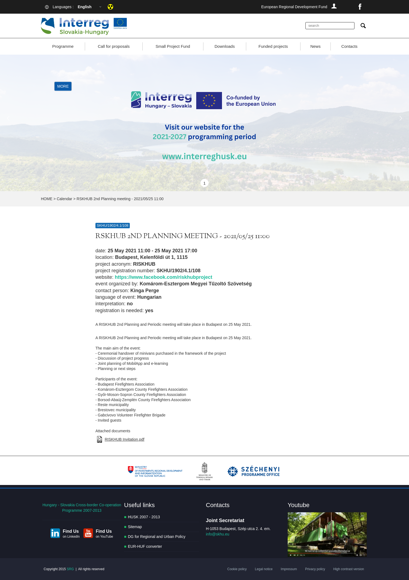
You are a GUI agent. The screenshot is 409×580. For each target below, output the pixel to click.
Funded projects (273, 46)
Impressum (289, 569)
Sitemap (135, 527)
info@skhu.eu (217, 534)
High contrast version (348, 569)
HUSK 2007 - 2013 (144, 517)
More (63, 86)
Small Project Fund (172, 46)
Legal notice (264, 569)
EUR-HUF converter (145, 546)
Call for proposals (114, 46)
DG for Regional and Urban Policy (156, 536)
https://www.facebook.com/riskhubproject (163, 277)
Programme (62, 46)
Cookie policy (236, 569)
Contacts (349, 46)
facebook (360, 7)
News (315, 46)
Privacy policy (315, 569)
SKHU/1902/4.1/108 (112, 225)
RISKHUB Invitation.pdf (125, 439)
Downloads (225, 46)
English (85, 7)
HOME (46, 199)
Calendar (64, 199)
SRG (70, 569)
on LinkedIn (71, 536)
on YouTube (104, 536)
